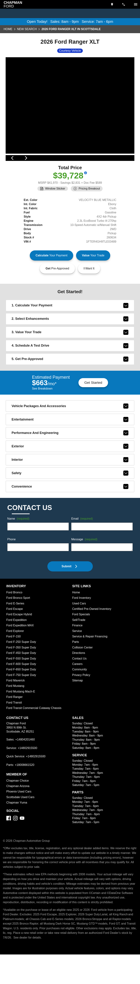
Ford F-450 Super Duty (21, 678)
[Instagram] (15, 843)
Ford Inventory (82, 623)
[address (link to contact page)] (112, 4)
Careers (77, 689)
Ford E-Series (15, 628)
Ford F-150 (13, 661)
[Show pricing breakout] (86, 193)
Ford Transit (14, 727)
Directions (79, 678)
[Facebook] (9, 843)
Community (80, 694)
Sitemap (77, 705)
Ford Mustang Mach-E (21, 716)
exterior (70, 471)
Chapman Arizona (18, 811)
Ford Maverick (16, 705)
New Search (26, 29)
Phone (11, 564)
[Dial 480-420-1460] (124, 4)
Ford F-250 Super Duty (21, 667)
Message (85, 564)
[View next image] (127, 168)
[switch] (135, 4)
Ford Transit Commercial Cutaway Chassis (35, 733)
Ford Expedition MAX (20, 650)
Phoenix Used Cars (19, 816)
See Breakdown (42, 413)
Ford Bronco (14, 617)
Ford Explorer (15, 656)
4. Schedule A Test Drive (70, 370)
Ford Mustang (15, 711)
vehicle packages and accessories (70, 431)
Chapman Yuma (17, 827)
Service (77, 656)
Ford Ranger (14, 722)
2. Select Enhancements (70, 343)
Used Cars (79, 628)
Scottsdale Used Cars (21, 822)
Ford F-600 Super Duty (21, 689)
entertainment (70, 444)
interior (70, 484)
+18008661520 (25, 790)
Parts (75, 667)
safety (70, 498)
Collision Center (83, 672)
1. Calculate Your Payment (70, 329)
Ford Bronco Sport (18, 623)
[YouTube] (22, 843)
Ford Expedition (17, 645)
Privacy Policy (82, 700)
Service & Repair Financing (90, 661)
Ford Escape (14, 634)
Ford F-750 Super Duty (21, 700)
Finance (77, 650)
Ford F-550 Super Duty (21, 683)
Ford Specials (81, 639)
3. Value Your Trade (70, 356)
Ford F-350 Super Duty (21, 672)
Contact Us (79, 683)
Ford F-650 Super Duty (21, 694)
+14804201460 (25, 764)
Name (19, 544)
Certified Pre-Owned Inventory (93, 634)
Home (8, 29)
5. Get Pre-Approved (70, 383)
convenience (70, 511)
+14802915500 (28, 773)
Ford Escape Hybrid (19, 639)
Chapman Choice (18, 805)
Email (82, 544)
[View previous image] (12, 168)
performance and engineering (70, 457)
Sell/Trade (79, 645)
